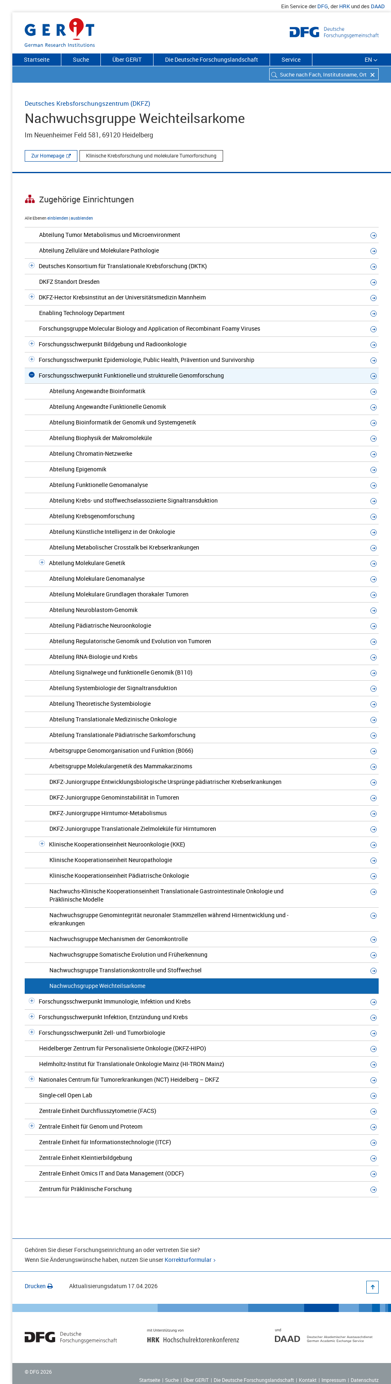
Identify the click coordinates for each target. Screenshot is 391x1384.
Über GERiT (127, 59)
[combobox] (324, 74)
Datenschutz (365, 1380)
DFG (322, 6)
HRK (344, 6)
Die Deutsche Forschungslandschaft (211, 59)
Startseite (36, 59)
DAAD (378, 6)
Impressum (333, 1380)
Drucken (39, 1286)
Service (291, 59)
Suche (81, 59)
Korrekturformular (188, 1259)
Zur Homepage (47, 155)
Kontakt (308, 1380)
